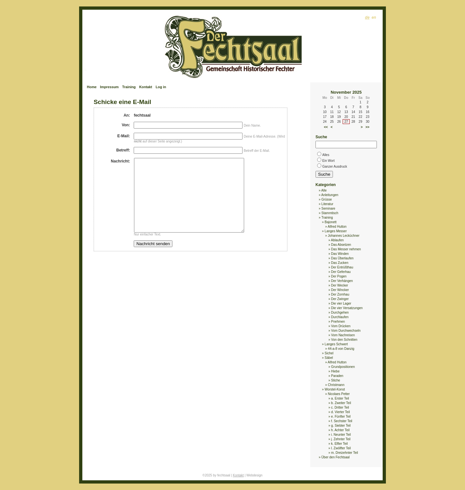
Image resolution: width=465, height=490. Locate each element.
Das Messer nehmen (346, 249)
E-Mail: (123, 136)
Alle (324, 190)
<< (326, 127)
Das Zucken (339, 263)
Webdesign (254, 475)
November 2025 (346, 92)
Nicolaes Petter (339, 394)
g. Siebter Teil (340, 425)
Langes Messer (335, 231)
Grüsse (326, 199)
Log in (161, 87)
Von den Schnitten (344, 339)
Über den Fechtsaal (335, 457)
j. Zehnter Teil (340, 439)
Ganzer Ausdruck (334, 166)
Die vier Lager (341, 303)
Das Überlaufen (342, 258)
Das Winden (339, 253)
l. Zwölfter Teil (341, 448)
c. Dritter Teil (340, 407)
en (374, 17)
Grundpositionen (343, 367)
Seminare (328, 208)
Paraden (337, 376)
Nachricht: (120, 161)
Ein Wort (328, 160)
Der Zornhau (340, 294)
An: (127, 115)
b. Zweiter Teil (341, 403)
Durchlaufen (339, 317)
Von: (126, 125)
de (367, 17)
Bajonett (330, 222)
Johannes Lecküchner (343, 235)
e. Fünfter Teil (340, 416)
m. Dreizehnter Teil (344, 452)
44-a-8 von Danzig (341, 348)
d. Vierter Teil (340, 412)
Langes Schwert (336, 344)
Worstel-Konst (335, 389)
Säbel (329, 358)
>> (367, 127)
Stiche (335, 380)
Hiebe (335, 371)
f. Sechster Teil (341, 421)
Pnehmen (338, 321)
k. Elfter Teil (339, 443)
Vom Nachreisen (343, 335)
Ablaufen (337, 240)
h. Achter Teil (340, 430)
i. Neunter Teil (341, 434)
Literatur (327, 204)
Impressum (109, 87)
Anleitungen (329, 195)
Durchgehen (339, 312)
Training (129, 87)
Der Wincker (340, 290)
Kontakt (145, 87)
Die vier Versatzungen (347, 308)
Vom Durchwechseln (345, 330)
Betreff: (123, 150)
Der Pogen (338, 276)
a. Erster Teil (340, 398)
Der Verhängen (342, 281)
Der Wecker (339, 285)
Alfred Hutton (337, 226)
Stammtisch (329, 213)
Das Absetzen (341, 244)
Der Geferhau (341, 272)
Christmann (336, 385)
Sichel (329, 353)
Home (92, 87)
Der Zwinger (339, 299)
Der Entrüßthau (342, 267)
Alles (325, 155)
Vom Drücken (340, 326)
